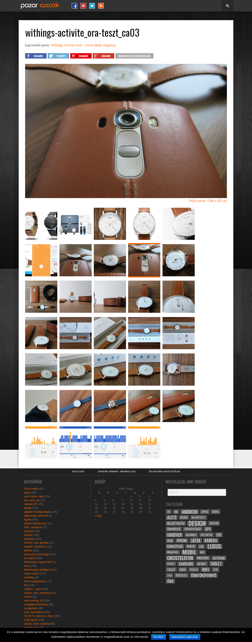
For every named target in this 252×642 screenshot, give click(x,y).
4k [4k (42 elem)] (176, 511)
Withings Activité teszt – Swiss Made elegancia (83, 45)
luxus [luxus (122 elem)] (214, 546)
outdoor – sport (32, 589)
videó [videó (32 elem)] (182, 569)
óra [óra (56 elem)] (170, 581)
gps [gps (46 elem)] (208, 529)
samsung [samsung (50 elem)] (186, 563)
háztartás (29, 538)
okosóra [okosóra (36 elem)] (203, 558)
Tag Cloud (78, 472)
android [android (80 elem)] (189, 511)
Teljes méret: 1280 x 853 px (207, 201)
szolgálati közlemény (36, 604)
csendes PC (31, 504)
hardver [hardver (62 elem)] (174, 534)
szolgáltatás (31, 608)
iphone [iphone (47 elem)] (182, 540)
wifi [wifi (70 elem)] (205, 569)
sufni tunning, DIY (34, 600)
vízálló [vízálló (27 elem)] (194, 569)
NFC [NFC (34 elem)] (202, 552)
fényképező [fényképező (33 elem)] (173, 529)
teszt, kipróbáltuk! (34, 612)
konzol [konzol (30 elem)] (191, 546)
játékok (28, 550)
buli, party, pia (32, 500)
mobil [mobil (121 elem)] (189, 552)
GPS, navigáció (33, 527)
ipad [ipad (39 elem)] (170, 540)
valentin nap (31, 627)
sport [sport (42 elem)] (201, 563)
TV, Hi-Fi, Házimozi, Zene (38, 616)
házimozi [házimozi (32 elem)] (191, 535)
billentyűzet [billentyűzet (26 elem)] (198, 517)
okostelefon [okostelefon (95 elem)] (180, 558)
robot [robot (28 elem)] (171, 563)
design (28, 508)
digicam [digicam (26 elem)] (214, 523)
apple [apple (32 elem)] (205, 512)
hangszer (29, 531)
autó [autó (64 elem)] (171, 517)
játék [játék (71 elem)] (195, 540)
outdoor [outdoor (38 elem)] (219, 558)
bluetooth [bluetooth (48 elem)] (175, 523)
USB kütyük (31, 619)
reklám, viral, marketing (37, 592)
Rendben (158, 637)
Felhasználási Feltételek (164, 472)
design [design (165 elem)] (197, 523)
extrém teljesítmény (35, 523)
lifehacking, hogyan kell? (38, 562)
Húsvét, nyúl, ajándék (36, 542)
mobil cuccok (31, 573)
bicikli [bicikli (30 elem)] (184, 517)
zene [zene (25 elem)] (215, 569)
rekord (27, 596)
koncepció (30, 558)
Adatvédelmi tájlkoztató (185, 637)
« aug (98, 515)
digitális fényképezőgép (37, 511)
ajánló (27, 492)
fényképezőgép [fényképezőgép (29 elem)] (192, 529)
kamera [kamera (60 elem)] (211, 540)
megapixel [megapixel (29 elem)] (172, 552)
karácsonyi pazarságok (37, 554)
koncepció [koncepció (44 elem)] (175, 546)
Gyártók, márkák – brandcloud (116, 472)
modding (29, 577)
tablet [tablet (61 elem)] (216, 563)
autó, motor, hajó (33, 496)
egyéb (27, 519)
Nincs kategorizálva (35, 581)
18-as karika (31, 488)
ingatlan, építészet (34, 546)
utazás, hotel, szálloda (37, 623)
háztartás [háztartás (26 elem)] (207, 535)
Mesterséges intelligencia (38, 569)
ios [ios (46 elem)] (219, 534)
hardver (28, 535)
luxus (27, 565)
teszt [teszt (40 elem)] (171, 569)
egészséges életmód (36, 515)
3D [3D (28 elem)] (168, 511)
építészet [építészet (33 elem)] (181, 575)
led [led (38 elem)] (201, 546)
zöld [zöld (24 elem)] (169, 575)
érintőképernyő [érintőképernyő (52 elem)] (203, 575)
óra (26, 585)
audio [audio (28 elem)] (215, 511)
